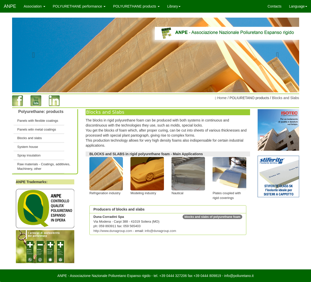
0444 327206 (176, 276)
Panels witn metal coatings (36, 129)
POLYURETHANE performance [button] (79, 6)
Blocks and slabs (29, 138)
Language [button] (298, 6)
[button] (33, 55)
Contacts (274, 6)
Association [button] (34, 6)
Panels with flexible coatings (37, 121)
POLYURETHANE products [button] (136, 6)
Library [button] (174, 6)
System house (27, 147)
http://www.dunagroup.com (112, 231)
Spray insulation (29, 155)
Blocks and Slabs (285, 98)
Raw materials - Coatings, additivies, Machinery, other (41, 166)
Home (221, 98)
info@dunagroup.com (160, 231)
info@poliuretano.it (239, 276)
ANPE (10, 6)
